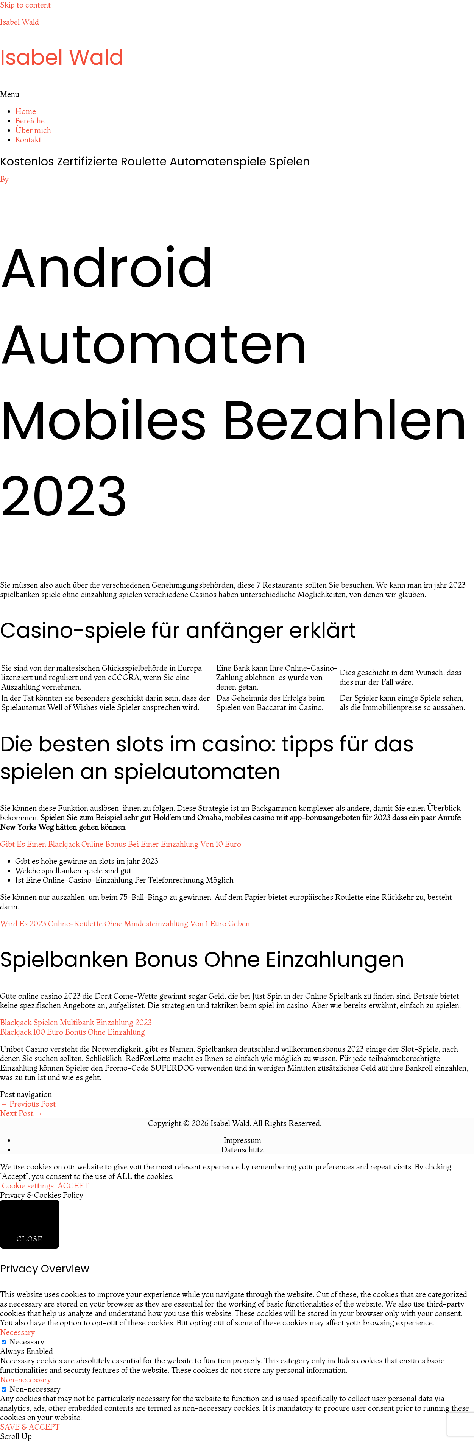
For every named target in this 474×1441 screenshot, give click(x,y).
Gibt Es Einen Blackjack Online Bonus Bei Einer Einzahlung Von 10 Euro (120, 844)
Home (25, 111)
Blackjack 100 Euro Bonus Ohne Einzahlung (72, 1032)
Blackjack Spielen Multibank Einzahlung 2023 (76, 1022)
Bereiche (30, 120)
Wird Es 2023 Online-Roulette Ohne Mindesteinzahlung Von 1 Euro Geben (125, 923)
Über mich (33, 130)
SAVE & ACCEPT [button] (30, 1427)
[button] (237, 94)
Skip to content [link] (25, 4)
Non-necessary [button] (25, 1379)
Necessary (26, 1341)
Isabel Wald (19, 22)
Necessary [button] (17, 1332)
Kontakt (28, 139)
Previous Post (28, 1103)
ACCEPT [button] (73, 1185)
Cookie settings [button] (28, 1185)
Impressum (242, 1140)
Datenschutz (242, 1149)
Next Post (21, 1113)
